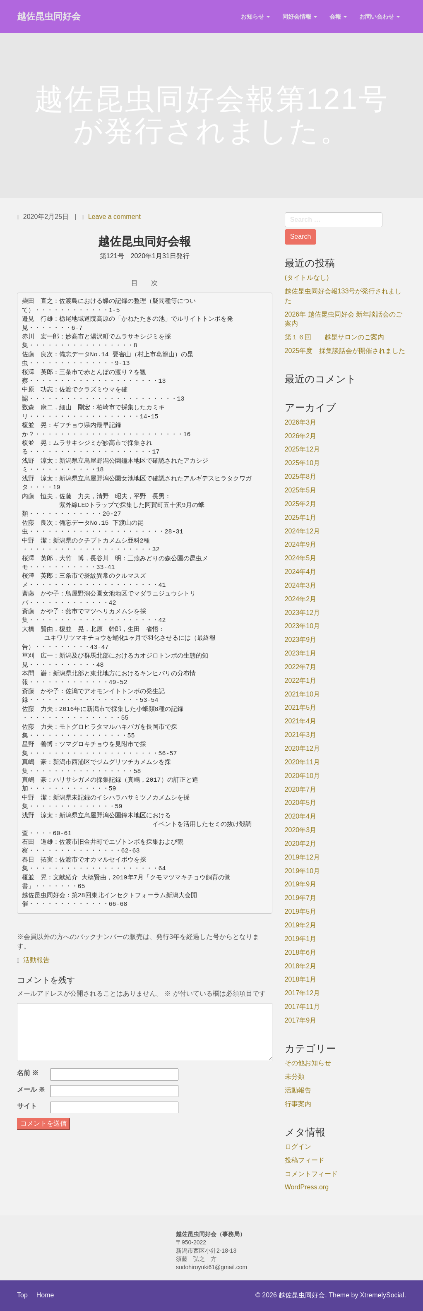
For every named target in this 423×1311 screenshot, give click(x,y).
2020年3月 (301, 829)
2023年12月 (302, 612)
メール (31, 1089)
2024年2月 (301, 599)
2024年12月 (302, 531)
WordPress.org (307, 1187)
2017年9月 (301, 1020)
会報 (338, 16)
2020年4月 (301, 816)
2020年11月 (302, 762)
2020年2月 (301, 843)
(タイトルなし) (307, 277)
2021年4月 (301, 721)
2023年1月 (301, 653)
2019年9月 (301, 884)
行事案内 (298, 1103)
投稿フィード (304, 1160)
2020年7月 (301, 789)
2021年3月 (301, 734)
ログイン (298, 1146)
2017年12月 (302, 992)
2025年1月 (301, 517)
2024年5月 (301, 558)
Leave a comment (114, 216)
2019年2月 (301, 925)
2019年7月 (301, 897)
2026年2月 (301, 435)
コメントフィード (311, 1173)
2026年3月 (301, 422)
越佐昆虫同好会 (49, 16)
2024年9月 (301, 544)
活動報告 (36, 959)
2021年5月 (301, 707)
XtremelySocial (382, 1295)
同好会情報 (299, 16)
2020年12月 (302, 748)
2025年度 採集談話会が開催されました (345, 350)
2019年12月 (302, 857)
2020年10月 (302, 775)
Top (22, 1295)
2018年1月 (301, 979)
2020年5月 (301, 802)
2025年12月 (302, 449)
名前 (27, 1072)
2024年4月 (301, 571)
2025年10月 (302, 462)
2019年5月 (301, 911)
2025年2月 (301, 503)
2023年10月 (302, 625)
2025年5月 (301, 490)
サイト (27, 1105)
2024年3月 (301, 585)
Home (45, 1295)
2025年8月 (301, 476)
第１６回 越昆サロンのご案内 (334, 337)
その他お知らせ (308, 1062)
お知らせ (255, 16)
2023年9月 (301, 639)
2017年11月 (302, 1006)
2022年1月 (301, 680)
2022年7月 (301, 666)
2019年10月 (302, 870)
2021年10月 (302, 694)
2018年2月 (301, 966)
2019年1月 (301, 938)
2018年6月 (301, 952)
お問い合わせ (379, 16)
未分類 (295, 1076)
